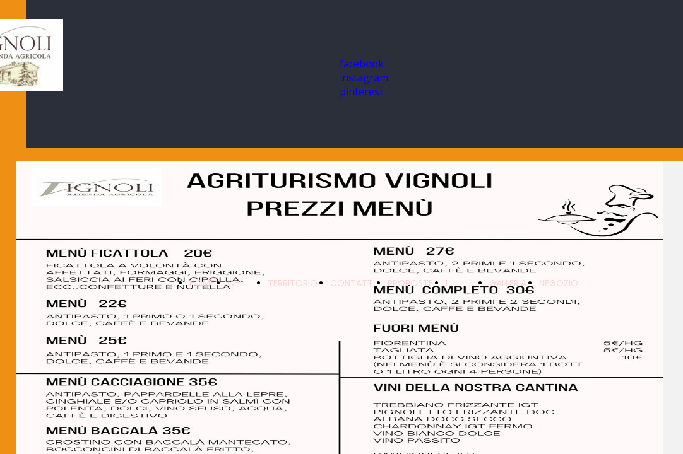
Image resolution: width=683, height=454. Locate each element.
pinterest (361, 91)
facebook (362, 64)
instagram (364, 77)
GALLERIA (507, 283)
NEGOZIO (558, 283)
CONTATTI (352, 283)
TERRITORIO (293, 283)
